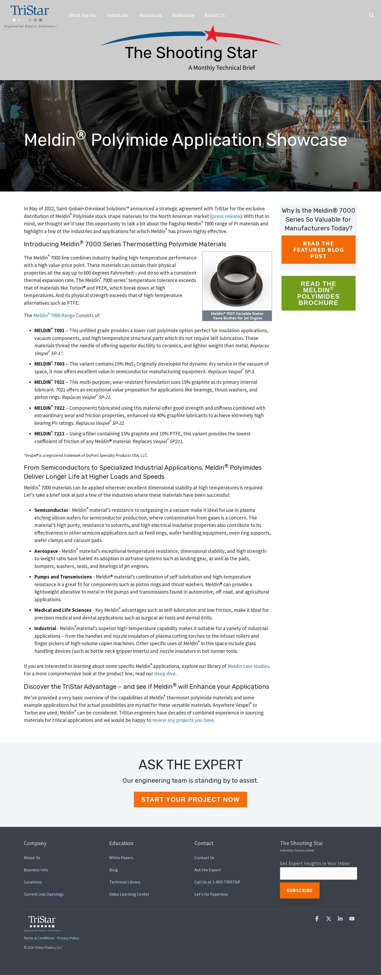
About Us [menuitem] (32, 857)
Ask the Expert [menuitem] (207, 869)
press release (226, 216)
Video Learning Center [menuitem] (129, 894)
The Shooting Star (301, 846)
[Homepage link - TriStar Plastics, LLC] (42, 928)
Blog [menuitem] (113, 869)
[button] (317, 919)
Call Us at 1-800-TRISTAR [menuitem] (217, 882)
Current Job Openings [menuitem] (44, 894)
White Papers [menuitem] (121, 857)
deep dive (164, 673)
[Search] (371, 15)
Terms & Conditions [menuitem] (39, 938)
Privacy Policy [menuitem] (68, 938)
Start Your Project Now (190, 799)
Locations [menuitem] (33, 882)
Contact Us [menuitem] (204, 857)
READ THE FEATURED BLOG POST (318, 249)
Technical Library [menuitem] (124, 882)
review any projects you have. (183, 720)
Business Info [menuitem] (36, 869)
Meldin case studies (248, 666)
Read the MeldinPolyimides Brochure (318, 293)
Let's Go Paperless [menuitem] (211, 894)
